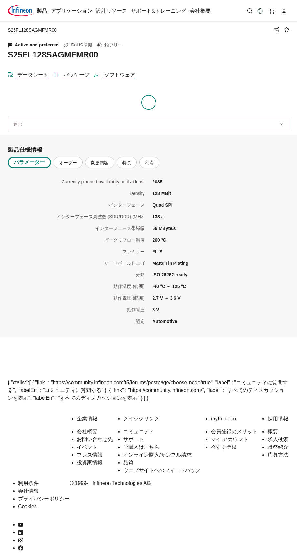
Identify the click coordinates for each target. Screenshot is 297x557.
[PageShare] (275, 29)
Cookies (27, 506)
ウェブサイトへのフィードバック (162, 470)
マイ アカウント (229, 439)
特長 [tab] (126, 162)
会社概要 (200, 11)
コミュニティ (138, 431)
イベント (87, 447)
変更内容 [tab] (100, 162)
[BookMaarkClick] (286, 29)
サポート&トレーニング (158, 11)
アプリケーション (71, 11)
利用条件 (28, 483)
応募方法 (278, 455)
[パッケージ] (74, 73)
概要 (273, 431)
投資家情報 (90, 462)
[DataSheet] (31, 73)
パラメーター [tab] (29, 162)
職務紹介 (278, 447)
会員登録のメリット (234, 431)
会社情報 (28, 491)
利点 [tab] (149, 162)
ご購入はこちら (141, 447)
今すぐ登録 (224, 447)
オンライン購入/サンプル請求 (157, 455)
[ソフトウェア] (117, 73)
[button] (260, 11)
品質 (128, 462)
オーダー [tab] (68, 162)
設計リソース (111, 11)
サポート (133, 439)
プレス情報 (90, 455)
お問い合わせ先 (95, 439)
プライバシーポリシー (44, 498)
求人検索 (278, 439)
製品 (42, 11)
